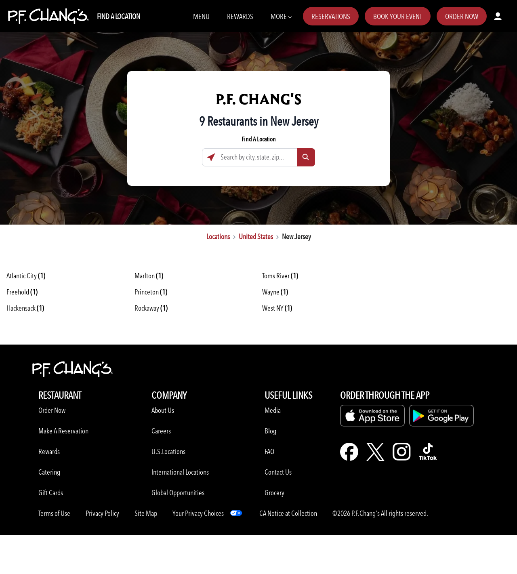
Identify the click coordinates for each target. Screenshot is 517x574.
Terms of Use (54, 513)
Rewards (240, 16)
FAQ (269, 451)
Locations (218, 236)
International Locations (180, 472)
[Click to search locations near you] (211, 157)
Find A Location (118, 16)
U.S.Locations (168, 451)
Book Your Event (397, 16)
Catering (49, 472)
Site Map (146, 513)
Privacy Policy (102, 513)
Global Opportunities (177, 492)
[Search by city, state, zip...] (258, 157)
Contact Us (278, 472)
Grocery (274, 492)
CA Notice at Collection (288, 513)
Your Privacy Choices (198, 513)
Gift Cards (50, 492)
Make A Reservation (63, 431)
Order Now (461, 16)
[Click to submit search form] (306, 157)
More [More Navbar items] (281, 16)
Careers (161, 431)
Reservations (330, 16)
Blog (270, 431)
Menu (201, 16)
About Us (162, 410)
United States (256, 236)
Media (273, 410)
